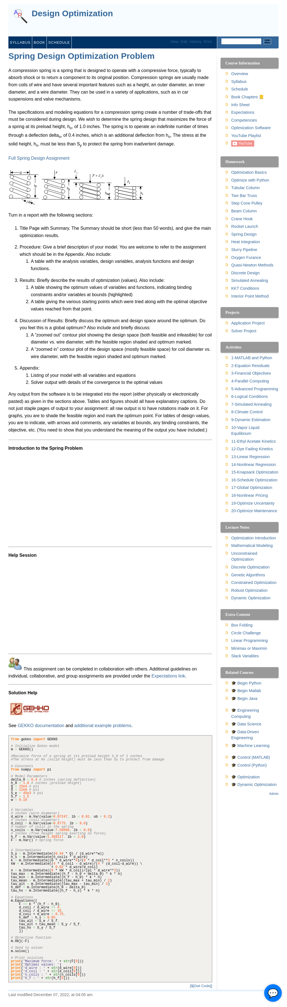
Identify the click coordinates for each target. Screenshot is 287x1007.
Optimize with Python (250, 180)
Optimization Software (251, 128)
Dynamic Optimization (250, 598)
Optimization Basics (249, 172)
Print (208, 42)
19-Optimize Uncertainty (252, 503)
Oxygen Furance (246, 257)
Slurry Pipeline (244, 249)
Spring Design (243, 234)
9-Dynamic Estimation (250, 419)
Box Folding (242, 625)
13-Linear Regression (250, 456)
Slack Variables (245, 656)
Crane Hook (242, 219)
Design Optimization (72, 13)
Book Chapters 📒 (247, 97)
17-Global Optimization (251, 487)
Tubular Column (245, 187)
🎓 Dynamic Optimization (254, 784)
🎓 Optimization (245, 777)
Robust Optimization (249, 590)
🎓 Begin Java (244, 698)
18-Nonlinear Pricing (249, 495)
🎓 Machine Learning (250, 745)
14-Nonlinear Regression (253, 464)
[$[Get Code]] (201, 986)
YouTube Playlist (246, 135)
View (174, 42)
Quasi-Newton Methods (252, 265)
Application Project (248, 323)
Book (39, 42)
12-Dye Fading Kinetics (252, 449)
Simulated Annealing (249, 280)
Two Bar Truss (244, 195)
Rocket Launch (244, 226)
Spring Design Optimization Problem (81, 56)
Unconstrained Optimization (244, 556)
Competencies (244, 120)
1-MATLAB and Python (251, 358)
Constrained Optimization (254, 582)
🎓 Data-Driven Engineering (245, 735)
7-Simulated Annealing (251, 404)
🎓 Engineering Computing (245, 713)
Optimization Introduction (253, 538)
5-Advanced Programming (254, 389)
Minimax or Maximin (249, 648)
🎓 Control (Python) (249, 765)
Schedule (59, 42)
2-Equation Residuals (250, 365)
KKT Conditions (245, 288)
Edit (184, 42)
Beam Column (244, 211)
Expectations (242, 112)
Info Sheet (240, 105)
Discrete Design (245, 273)
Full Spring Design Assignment (39, 158)
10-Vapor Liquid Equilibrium (245, 430)
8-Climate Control (247, 412)
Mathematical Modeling (252, 545)
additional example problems (102, 725)
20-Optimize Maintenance (254, 511)
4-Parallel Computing (250, 381)
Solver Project (243, 331)
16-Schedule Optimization (254, 480)
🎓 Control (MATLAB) (250, 757)
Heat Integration (245, 242)
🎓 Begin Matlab (246, 690)
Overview (239, 73)
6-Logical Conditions (249, 396)
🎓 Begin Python (246, 683)
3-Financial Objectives (251, 373)
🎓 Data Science (246, 724)
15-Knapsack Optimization (254, 472)
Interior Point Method (250, 296)
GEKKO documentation (41, 725)
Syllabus (20, 42)
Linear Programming (249, 640)
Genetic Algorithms (248, 575)
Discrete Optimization (250, 567)
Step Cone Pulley (246, 203)
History (196, 42)
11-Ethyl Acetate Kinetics (253, 441)
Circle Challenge (246, 633)
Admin (274, 794)
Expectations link (168, 676)
